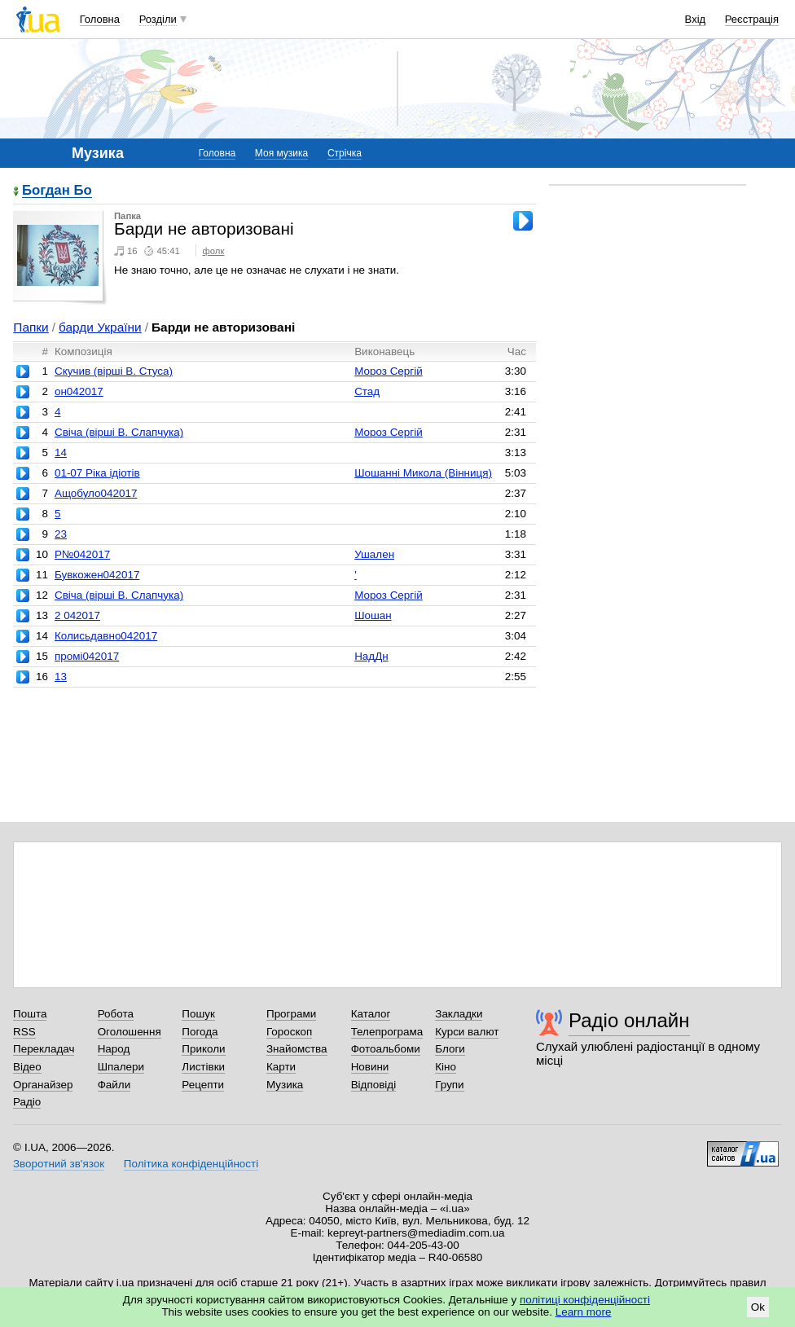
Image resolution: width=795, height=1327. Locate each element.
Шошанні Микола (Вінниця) (423, 473)
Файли (114, 1085)
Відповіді (374, 1085)
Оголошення (129, 1032)
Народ (114, 1049)
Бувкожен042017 (97, 575)
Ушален (374, 554)
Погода (199, 1032)
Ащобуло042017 (96, 493)
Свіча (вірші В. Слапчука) (119, 432)
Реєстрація (752, 19)
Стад (367, 391)
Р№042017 (82, 554)
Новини (370, 1067)
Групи (449, 1085)
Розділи (158, 19)
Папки (30, 327)
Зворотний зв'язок (58, 1164)
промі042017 (87, 656)
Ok (758, 1307)
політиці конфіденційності (585, 1300)
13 (61, 676)
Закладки (458, 1014)
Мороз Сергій (388, 371)
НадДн (371, 656)
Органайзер (42, 1085)
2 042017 (77, 615)
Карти (281, 1067)
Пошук (198, 1014)
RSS (24, 1032)
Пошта (29, 1014)
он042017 (79, 391)
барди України (100, 327)
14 (61, 452)
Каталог (371, 1014)
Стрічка (344, 153)
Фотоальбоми (385, 1049)
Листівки (203, 1067)
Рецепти (203, 1085)
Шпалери (121, 1067)
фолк (214, 251)
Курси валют (467, 1032)
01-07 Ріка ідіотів (97, 473)
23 (61, 534)
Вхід (695, 19)
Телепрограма (387, 1032)
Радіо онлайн (629, 1020)
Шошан (372, 615)
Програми (291, 1014)
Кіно (445, 1067)
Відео (27, 1067)
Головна (100, 19)
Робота (116, 1014)
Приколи (203, 1049)
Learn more (584, 1312)
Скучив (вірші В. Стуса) (114, 371)
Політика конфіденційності (191, 1164)
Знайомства (296, 1049)
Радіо (27, 1102)
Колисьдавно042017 (106, 636)
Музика (284, 1085)
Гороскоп (289, 1032)
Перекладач (43, 1049)
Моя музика (281, 153)
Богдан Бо (57, 191)
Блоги (450, 1049)
